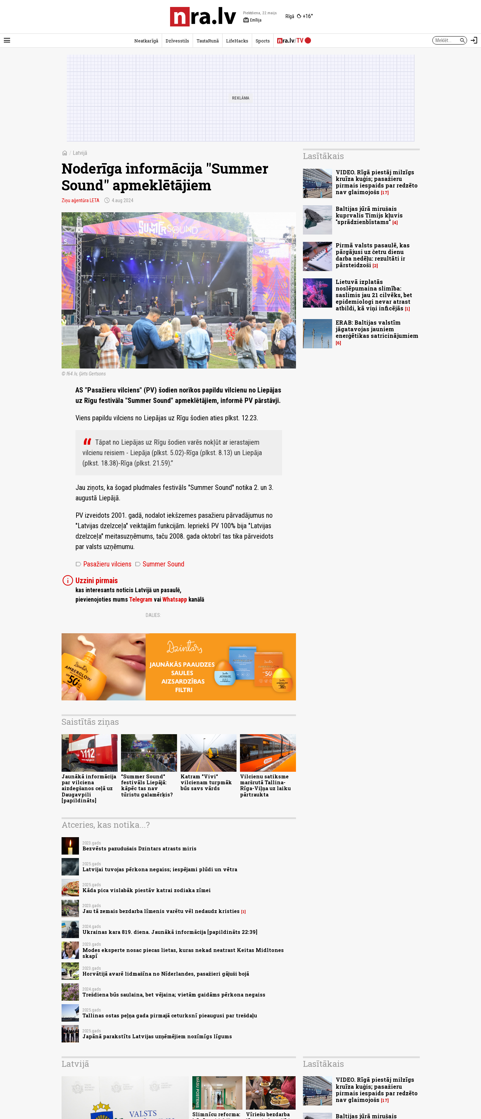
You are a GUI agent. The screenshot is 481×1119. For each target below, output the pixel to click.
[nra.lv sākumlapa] (203, 16)
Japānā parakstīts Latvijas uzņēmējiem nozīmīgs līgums (157, 1036)
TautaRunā (208, 40)
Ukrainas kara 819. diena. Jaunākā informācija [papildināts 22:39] (169, 932)
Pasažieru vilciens (103, 564)
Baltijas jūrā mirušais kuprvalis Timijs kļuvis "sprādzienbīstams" (369, 215)
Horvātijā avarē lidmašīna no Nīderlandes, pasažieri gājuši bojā (165, 973)
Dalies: (153, 615)
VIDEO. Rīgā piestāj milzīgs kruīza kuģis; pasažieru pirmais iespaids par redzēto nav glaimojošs (377, 182)
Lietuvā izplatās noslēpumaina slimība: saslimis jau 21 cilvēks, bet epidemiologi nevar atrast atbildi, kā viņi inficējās (374, 295)
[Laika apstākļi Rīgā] (299, 17)
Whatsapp (174, 599)
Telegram (140, 599)
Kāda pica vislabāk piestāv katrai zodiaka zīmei (146, 890)
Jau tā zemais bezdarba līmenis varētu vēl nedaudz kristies (161, 911)
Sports (263, 40)
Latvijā (80, 153)
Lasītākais (323, 155)
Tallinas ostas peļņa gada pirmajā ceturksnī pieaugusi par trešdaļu (169, 1015)
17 (384, 192)
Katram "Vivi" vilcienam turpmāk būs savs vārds (206, 782)
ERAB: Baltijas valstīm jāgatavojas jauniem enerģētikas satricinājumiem (377, 329)
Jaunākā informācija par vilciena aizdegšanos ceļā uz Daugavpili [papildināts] (89, 788)
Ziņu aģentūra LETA (80, 200)
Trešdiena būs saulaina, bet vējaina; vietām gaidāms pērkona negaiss (173, 994)
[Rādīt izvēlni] (7, 40)
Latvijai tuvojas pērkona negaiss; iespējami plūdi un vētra (159, 869)
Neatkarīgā (146, 40)
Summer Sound (159, 564)
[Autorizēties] (474, 40)
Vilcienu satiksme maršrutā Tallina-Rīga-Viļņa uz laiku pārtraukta (265, 785)
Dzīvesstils (177, 40)
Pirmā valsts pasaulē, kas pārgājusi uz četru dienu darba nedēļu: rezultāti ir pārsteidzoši (373, 255)
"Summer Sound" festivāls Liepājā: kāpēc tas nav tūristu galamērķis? (147, 785)
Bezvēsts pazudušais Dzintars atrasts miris (139, 848)
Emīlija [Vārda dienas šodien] (252, 20)
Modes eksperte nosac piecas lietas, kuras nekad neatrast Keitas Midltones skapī (183, 953)
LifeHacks (237, 40)
